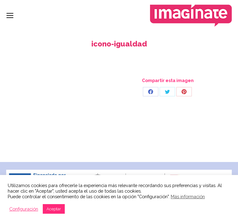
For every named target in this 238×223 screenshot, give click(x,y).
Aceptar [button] (53, 209)
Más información (188, 196)
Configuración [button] (23, 209)
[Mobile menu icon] (10, 15)
